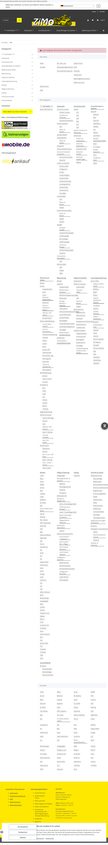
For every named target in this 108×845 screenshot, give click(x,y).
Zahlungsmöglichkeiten (65, 67)
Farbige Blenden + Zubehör (62, 303)
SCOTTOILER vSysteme (63, 548)
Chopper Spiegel (62, 229)
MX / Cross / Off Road (47, 455)
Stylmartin (77, 761)
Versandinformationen (65, 71)
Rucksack (79, 318)
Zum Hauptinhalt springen (9, 1)
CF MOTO (96, 305)
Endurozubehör (62, 123)
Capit (42, 497)
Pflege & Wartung (8, 89)
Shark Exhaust (45, 634)
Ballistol (59, 696)
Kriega (42, 574)
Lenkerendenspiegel (66, 233)
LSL (41, 586)
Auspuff (93, 111)
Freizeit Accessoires (46, 330)
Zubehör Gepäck (79, 330)
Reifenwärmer (62, 496)
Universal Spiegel (62, 246)
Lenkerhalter (63, 187)
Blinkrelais (63, 298)
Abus (41, 478)
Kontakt (102, 12)
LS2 (43, 397)
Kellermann (44, 565)
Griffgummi (63, 169)
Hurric (42, 544)
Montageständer (65, 487)
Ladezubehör (64, 577)
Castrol (61, 531)
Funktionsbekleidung (49, 334)
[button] (88, 20)
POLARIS (96, 345)
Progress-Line (44, 613)
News (94, 12)
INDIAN (95, 330)
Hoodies (45, 337)
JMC (58, 729)
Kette (95, 503)
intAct (93, 719)
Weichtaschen (79, 309)
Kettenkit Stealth (79, 153)
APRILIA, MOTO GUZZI (98, 285)
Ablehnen (23, 837)
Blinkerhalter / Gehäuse (64, 291)
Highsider (43, 538)
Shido (59, 758)
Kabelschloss (97, 500)
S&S (94, 351)
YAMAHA (96, 363)
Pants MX (45, 361)
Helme (42, 286)
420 (77, 115)
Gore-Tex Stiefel (45, 441)
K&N (75, 729)
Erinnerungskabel (99, 494)
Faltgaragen (61, 475)
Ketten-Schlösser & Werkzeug (80, 131)
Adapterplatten (81, 333)
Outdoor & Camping (94, 544)
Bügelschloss (97, 491)
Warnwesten (46, 370)
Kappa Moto (44, 562)
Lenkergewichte (64, 184)
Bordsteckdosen (65, 566)
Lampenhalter (64, 318)
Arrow (42, 488)
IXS (41, 556)
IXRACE (95, 132)
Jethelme (45, 302)
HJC (41, 541)
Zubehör (62, 160)
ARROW (96, 114)
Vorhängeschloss (99, 518)
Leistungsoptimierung (9, 81)
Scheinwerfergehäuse (67, 327)
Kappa (61, 207)
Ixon (75, 725)
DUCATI (95, 308)
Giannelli (43, 526)
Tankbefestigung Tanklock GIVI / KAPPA (82, 350)
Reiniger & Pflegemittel (61, 500)
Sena (41, 631)
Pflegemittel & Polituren (64, 521)
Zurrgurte (62, 493)
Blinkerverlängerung (66, 295)
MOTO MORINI (98, 339)
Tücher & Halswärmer (46, 366)
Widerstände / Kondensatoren (64, 334)
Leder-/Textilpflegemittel (67, 512)
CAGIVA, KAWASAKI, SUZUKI (97, 300)
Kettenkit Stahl (81, 149)
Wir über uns (61, 63)
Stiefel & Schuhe (45, 415)
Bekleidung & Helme (9, 70)
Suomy (93, 761)
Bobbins (62, 484)
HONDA (96, 322)
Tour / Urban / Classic (47, 464)
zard (41, 658)
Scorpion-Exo (61, 754)
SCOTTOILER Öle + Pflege (63, 543)
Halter (95, 497)
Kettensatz (77, 135)
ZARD (95, 163)
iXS (41, 559)
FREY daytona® (45, 523)
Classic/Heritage (48, 418)
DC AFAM (77, 703)
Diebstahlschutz (96, 475)
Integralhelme (47, 289)
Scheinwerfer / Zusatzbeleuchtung (63, 342)
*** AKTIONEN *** (8, 54)
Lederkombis (46, 352)
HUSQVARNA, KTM (97, 326)
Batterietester (64, 563)
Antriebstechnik (7, 62)
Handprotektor (62, 135)
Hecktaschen (80, 312)
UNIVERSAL (97, 360)
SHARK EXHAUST (96, 151)
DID (41, 506)
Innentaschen (81, 336)
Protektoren (44, 385)
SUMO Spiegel (64, 242)
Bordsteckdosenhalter (67, 569)
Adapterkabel (64, 287)
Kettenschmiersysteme (65, 534)
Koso (41, 568)
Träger (76, 295)
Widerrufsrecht (79, 82)
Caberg (42, 494)
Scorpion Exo (44, 625)
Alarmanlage (97, 478)
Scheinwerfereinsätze (66, 324)
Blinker (59, 281)
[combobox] (77, 5)
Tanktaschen (80, 327)
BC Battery (77, 696)
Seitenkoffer (80, 287)
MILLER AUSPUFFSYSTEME (99, 140)
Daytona (43, 500)
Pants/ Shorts (47, 379)
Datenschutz (50, 838)
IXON (44, 391)
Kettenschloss (98, 506)
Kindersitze (78, 281)
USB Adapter (63, 580)
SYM (94, 354)
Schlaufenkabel (98, 512)
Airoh (42, 482)
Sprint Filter (95, 281)
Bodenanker (97, 482)
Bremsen (43, 666)
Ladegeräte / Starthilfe (61, 558)
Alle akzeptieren (23, 827)
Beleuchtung (6, 74)
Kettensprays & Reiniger (64, 508)
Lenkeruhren (63, 190)
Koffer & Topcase (80, 284)
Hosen (44, 340)
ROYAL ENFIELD (98, 348)
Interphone (44, 547)
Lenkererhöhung (65, 181)
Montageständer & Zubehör (63, 480)
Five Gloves (44, 520)
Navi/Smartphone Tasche (99, 536)
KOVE (95, 333)
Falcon (42, 514)
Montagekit (63, 321)
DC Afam (43, 503)
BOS (94, 117)
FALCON (96, 120)
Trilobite (45, 409)
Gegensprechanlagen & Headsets (98, 522)
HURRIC (96, 126)
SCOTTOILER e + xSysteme (64, 538)
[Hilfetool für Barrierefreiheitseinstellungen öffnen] (104, 426)
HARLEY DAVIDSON (97, 318)
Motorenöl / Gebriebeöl (61, 527)
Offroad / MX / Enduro (47, 428)
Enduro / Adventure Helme (46, 308)
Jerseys (44, 376)
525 (77, 124)
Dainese (43, 703)
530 (77, 127)
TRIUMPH (96, 357)
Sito (41, 640)
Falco (58, 707)
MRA (61, 273)
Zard (75, 769)
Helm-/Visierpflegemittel (67, 504)
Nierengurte (46, 358)
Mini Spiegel (63, 239)
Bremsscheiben (47, 675)
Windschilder (61, 264)
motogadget (44, 601)
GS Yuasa (60, 715)
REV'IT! (44, 406)
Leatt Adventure (62, 736)
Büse (41, 700)
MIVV (95, 144)
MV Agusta (97, 342)
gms (43, 388)
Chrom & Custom (63, 109)
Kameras (94, 526)
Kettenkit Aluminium (80, 145)
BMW (95, 292)
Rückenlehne (80, 342)
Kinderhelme (47, 318)
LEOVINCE (96, 135)
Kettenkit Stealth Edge (80, 158)
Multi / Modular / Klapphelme (46, 297)
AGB (75, 67)
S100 (41, 622)
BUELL (95, 295)
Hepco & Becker (62, 131)
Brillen (42, 283)
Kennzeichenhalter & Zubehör (63, 153)
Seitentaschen (81, 324)
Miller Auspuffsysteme (79, 741)
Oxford (61, 222)
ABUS (59, 692)
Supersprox (44, 765)
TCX (41, 646)
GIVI (60, 199)
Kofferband (97, 509)
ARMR (42, 485)
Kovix (42, 571)
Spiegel (59, 225)
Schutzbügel (61, 196)
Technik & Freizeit (8, 97)
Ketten (76, 109)
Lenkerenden (64, 178)
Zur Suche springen (26, 1)
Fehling (42, 517)
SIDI (41, 637)
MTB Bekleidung (45, 373)
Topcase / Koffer (79, 291)
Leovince (77, 736)
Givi (60, 126)
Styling (4, 93)
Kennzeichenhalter (66, 157)
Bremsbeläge (47, 672)
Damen (44, 421)
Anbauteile (5, 58)
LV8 (41, 589)
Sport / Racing (47, 432)
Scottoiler (43, 628)
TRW (41, 655)
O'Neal (44, 400)
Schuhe (45, 382)
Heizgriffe (60, 146)
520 (77, 121)
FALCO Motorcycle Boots (46, 510)
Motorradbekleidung (47, 321)
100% (42, 475)
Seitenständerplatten (64, 210)
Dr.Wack (43, 707)
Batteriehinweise (16, 805)
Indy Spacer (63, 308)
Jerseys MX (46, 349)
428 (77, 118)
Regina (78, 162)
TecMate (43, 649)
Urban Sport (46, 468)
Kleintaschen (80, 315)
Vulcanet (60, 769)
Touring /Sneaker (45, 436)
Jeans (44, 346)
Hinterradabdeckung (64, 149)
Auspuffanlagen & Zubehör (11, 66)
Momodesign (44, 598)
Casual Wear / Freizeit (47, 325)
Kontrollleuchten (65, 315)
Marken (4, 85)
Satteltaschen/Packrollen (84, 321)
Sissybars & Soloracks (63, 116)
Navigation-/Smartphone (99, 529)
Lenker (61, 172)
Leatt (44, 394)
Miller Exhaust (45, 592)
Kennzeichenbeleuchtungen (69, 312)
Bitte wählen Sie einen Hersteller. (15, 112)
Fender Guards (64, 112)
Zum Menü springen (40, 1)
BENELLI (96, 289)
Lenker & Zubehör (63, 163)
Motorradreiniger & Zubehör (65, 516)
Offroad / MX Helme (46, 314)
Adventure (46, 448)
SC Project (96, 147)
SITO (94, 155)
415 (77, 112)
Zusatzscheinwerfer (66, 120)
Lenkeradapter (64, 175)
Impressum (40, 838)
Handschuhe (44, 445)
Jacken (44, 343)
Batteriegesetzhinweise (82, 79)
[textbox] (77, 6)
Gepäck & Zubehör (8, 77)
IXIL (94, 129)
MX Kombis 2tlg (47, 355)
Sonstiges (62, 193)
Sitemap (76, 71)
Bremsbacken (47, 669)
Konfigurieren (22, 832)
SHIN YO (77, 758)
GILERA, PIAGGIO (96, 313)
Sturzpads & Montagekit (61, 257)
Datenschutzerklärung (17, 796)
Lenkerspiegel (64, 236)
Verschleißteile (7, 100)
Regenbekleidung (46, 412)
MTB (44, 292)
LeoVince (43, 580)
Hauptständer (62, 138)
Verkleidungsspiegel (66, 250)
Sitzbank (77, 475)
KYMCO (95, 336)
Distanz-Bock (63, 166)
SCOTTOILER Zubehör (63, 553)
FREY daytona (61, 711)
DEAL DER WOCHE (46, 109)
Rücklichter (61, 338)
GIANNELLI (97, 123)
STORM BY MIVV (97, 159)
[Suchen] (9, 20)
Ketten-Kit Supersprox (80, 140)
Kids (43, 424)
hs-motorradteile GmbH (63, 720)
